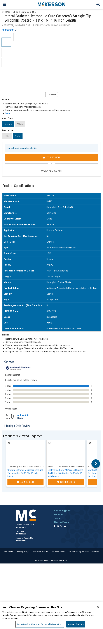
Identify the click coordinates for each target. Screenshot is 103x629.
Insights (57, 518)
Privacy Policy (22, 551)
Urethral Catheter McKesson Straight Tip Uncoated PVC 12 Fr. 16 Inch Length (25, 473)
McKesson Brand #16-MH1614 (72, 466)
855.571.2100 (21, 527)
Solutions (58, 514)
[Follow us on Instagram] (58, 526)
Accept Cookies (76, 624)
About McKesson (61, 522)
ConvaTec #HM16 (28, 12)
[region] (51, 615)
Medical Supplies (62, 510)
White (20, 124)
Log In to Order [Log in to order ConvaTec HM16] (52, 157)
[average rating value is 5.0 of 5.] (10, 29)
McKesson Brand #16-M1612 (31, 466)
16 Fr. (17, 136)
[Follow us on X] (61, 526)
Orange (8, 124)
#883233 (6, 12)
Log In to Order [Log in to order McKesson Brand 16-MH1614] (66, 482)
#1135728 (92, 466)
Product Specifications (18, 186)
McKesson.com (58, 551)
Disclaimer (8, 551)
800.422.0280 (21, 534)
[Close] (98, 607)
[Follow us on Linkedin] (65, 526)
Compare (51, 94)
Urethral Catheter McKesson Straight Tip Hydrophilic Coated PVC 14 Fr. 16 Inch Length (65, 473)
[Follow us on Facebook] (54, 526)
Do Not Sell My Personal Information (84, 551)
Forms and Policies (40, 551)
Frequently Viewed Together (22, 436)
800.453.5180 (21, 541)
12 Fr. (7, 136)
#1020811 (11, 466)
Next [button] (95, 463)
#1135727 (52, 466)
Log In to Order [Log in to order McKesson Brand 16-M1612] (26, 482)
